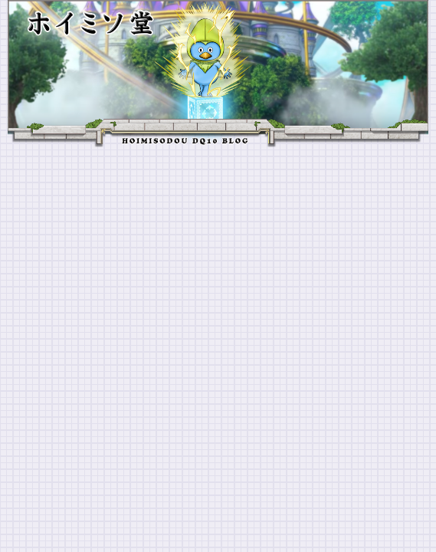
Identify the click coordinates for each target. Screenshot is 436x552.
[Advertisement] (218, 262)
